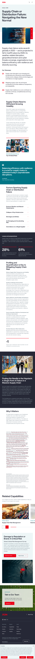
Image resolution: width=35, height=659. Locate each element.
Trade (18, 627)
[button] (10, 555)
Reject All (22, 657)
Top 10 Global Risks (11, 156)
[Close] (33, 646)
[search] (29, 2)
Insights (11, 631)
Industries (11, 629)
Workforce (19, 633)
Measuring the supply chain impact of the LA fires (18, 431)
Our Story (4, 627)
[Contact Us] (9, 603)
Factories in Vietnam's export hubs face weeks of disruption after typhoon (17, 435)
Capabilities (11, 627)
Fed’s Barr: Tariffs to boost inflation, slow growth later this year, (16, 442)
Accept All (30, 657)
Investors (4, 631)
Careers (3, 629)
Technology (19, 629)
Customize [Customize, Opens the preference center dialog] (4, 657)
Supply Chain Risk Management (11, 522)
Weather (18, 631)
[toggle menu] (32, 2)
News (3, 633)
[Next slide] (7, 527)
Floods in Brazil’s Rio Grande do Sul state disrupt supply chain (18, 437)
